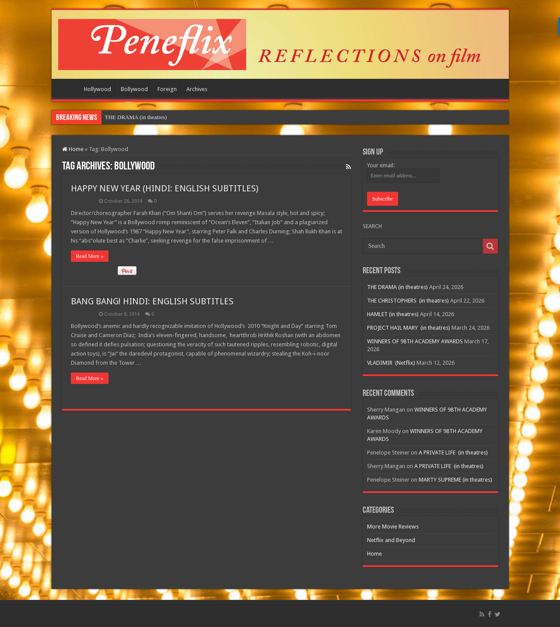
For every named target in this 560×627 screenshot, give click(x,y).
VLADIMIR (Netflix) (391, 362)
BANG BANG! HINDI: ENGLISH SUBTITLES (152, 301)
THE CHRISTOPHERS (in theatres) (408, 300)
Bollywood (134, 89)
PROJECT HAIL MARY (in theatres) (408, 327)
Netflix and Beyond (391, 540)
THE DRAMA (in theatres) (136, 117)
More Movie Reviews (393, 526)
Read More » (90, 256)
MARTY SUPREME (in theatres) (455, 479)
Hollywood (97, 89)
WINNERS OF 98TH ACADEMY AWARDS (415, 341)
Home (67, 88)
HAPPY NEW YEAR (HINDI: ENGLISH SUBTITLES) (165, 188)
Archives (196, 89)
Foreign (167, 89)
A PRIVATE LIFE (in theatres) (453, 452)
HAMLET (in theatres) (393, 314)
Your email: (381, 165)
